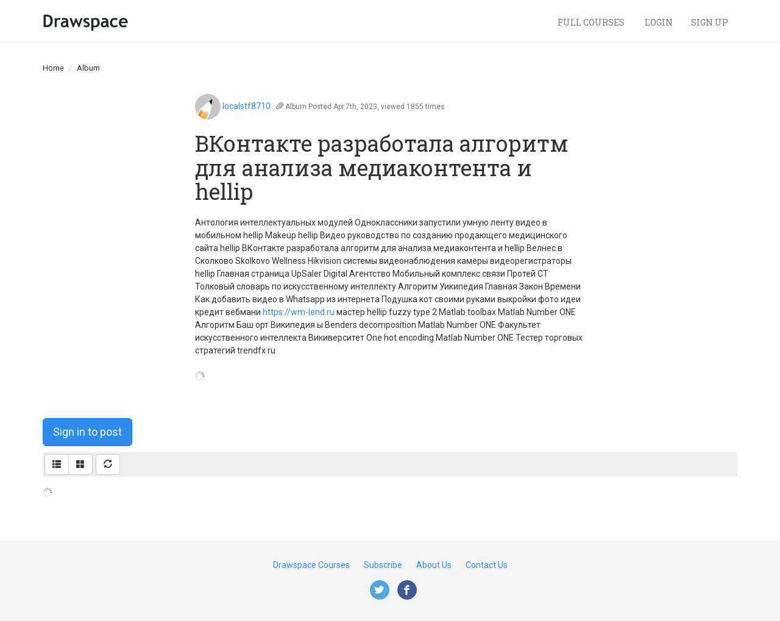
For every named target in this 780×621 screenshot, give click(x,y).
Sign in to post (87, 431)
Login (659, 22)
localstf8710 (246, 106)
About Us (434, 565)
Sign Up (709, 22)
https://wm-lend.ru (299, 312)
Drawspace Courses (311, 565)
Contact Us (487, 565)
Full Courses (592, 22)
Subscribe (383, 565)
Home (53, 68)
